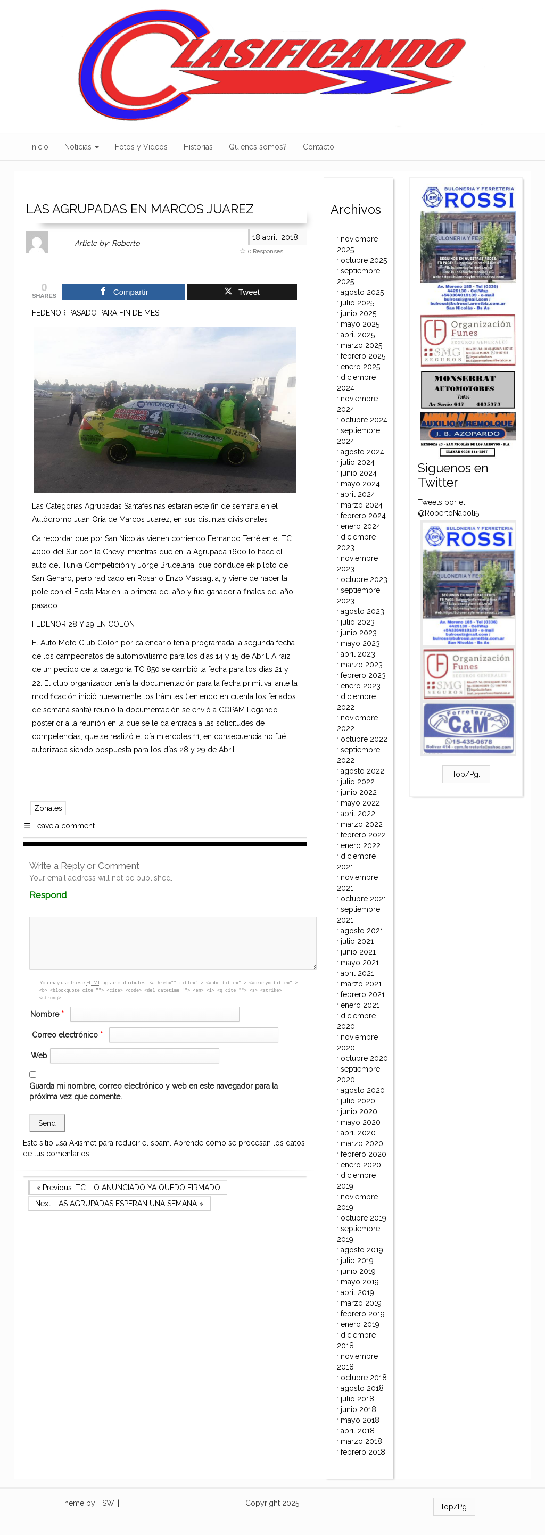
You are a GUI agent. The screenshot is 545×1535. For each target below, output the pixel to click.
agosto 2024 (362, 451)
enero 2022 (361, 845)
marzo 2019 (361, 1303)
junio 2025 (358, 313)
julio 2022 (358, 781)
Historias (198, 147)
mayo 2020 (361, 1122)
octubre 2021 (363, 898)
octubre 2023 (364, 579)
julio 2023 (358, 622)
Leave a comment (59, 826)
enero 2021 (360, 1005)
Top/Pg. (466, 774)
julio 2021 (357, 941)
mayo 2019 (360, 1281)
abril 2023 (358, 654)
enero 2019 (360, 1324)
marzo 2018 (361, 1441)
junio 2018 (358, 1409)
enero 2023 (361, 686)
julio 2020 (358, 1101)
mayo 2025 (360, 324)
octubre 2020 (364, 1058)
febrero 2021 (363, 994)
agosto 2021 (362, 930)
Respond (68, 895)
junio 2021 (358, 952)
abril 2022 (358, 813)
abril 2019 (357, 1292)
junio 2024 (359, 473)
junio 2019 (358, 1271)
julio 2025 (357, 302)
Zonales (48, 808)
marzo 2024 (362, 505)
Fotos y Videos (141, 147)
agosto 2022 (362, 771)
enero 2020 (361, 1164)
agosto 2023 (362, 611)
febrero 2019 (363, 1313)
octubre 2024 (364, 420)
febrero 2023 (363, 675)
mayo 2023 (360, 643)
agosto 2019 (362, 1250)
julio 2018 (357, 1399)
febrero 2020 (363, 1154)
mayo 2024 (360, 483)
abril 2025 (358, 334)
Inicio (39, 147)
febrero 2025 (363, 356)
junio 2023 (359, 632)
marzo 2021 (361, 984)
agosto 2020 (363, 1090)
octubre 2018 (364, 1377)
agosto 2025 (362, 292)
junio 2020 (359, 1111)
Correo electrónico (68, 1035)
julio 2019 (357, 1260)
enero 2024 (361, 526)
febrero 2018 (363, 1452)
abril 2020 (358, 1133)
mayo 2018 (360, 1420)
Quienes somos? (258, 147)
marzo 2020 (362, 1143)
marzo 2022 (362, 824)
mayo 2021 (360, 962)
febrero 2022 (363, 835)
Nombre (48, 1014)
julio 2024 (358, 462)
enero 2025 (360, 366)
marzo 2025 (361, 345)
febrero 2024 (363, 515)
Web (39, 1055)
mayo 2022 (360, 803)
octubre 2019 (363, 1218)
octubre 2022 (364, 739)
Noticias (81, 147)
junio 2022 (359, 792)
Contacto (318, 147)
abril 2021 (357, 973)
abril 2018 (358, 1430)
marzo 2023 (362, 664)
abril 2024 (358, 494)
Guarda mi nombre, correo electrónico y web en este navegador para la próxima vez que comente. (153, 1091)
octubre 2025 (364, 260)
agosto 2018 (362, 1388)
